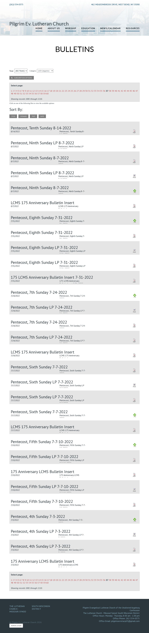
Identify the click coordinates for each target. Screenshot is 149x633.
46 (133, 91)
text (33, 116)
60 (47, 93)
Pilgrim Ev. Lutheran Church (39, 24)
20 (57, 91)
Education (88, 28)
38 (110, 91)
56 (35, 93)
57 (38, 93)
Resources (133, 28)
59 (44, 93)
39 (113, 91)
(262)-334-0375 (16, 4)
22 (63, 91)
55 (33, 93)
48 (12, 93)
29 (83, 91)
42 (122, 91)
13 (36, 91)
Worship (70, 28)
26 (75, 91)
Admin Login (16, 626)
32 (92, 91)
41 (119, 91)
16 (45, 91)
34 (98, 91)
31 (89, 91)
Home (39, 28)
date (42, 116)
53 (27, 93)
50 (18, 93)
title (13, 116)
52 (24, 93)
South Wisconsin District (41, 607)
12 (33, 91)
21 (60, 91)
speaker (23, 116)
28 (80, 91)
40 (116, 91)
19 (54, 91)
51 (21, 93)
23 (66, 91)
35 (101, 91)
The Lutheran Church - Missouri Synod (17, 609)
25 (72, 91)
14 (39, 91)
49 (15, 93)
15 (42, 91)
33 (95, 91)
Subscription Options (21, 78)
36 (104, 91)
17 (48, 91)
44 (128, 91)
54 (30, 93)
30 (86, 91)
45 (131, 91)
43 (125, 91)
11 (30, 91)
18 (51, 91)
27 (78, 91)
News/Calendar (110, 28)
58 (41, 93)
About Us (54, 28)
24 (69, 91)
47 (136, 91)
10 (27, 91)
